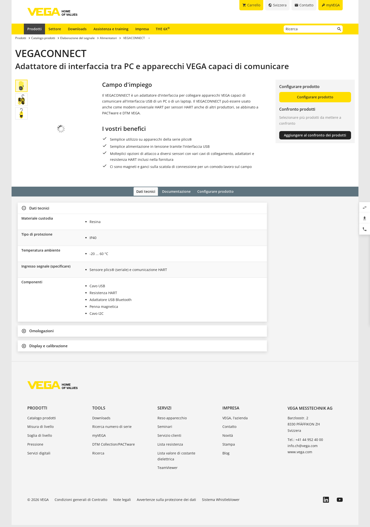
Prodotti (34, 29)
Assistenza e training (110, 29)
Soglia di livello (39, 437)
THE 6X (163, 28)
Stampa (228, 446)
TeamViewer (167, 469)
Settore (54, 29)
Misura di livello (40, 428)
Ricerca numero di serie (112, 428)
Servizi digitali (38, 455)
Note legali (122, 501)
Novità (227, 437)
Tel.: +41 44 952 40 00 (305, 441)
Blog (226, 455)
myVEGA (99, 437)
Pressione (35, 446)
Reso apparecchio (172, 419)
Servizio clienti (169, 437)
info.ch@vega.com (303, 447)
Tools (98, 410)
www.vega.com (300, 454)
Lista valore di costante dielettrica (176, 458)
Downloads (77, 29)
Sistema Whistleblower (221, 501)
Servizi (164, 410)
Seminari (164, 428)
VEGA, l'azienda (235, 419)
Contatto (229, 428)
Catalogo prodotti (41, 419)
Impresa (142, 29)
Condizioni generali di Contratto (81, 501)
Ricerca (98, 455)
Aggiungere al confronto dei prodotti (315, 135)
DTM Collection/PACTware (113, 446)
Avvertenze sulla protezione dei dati (166, 501)
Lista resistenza (170, 446)
